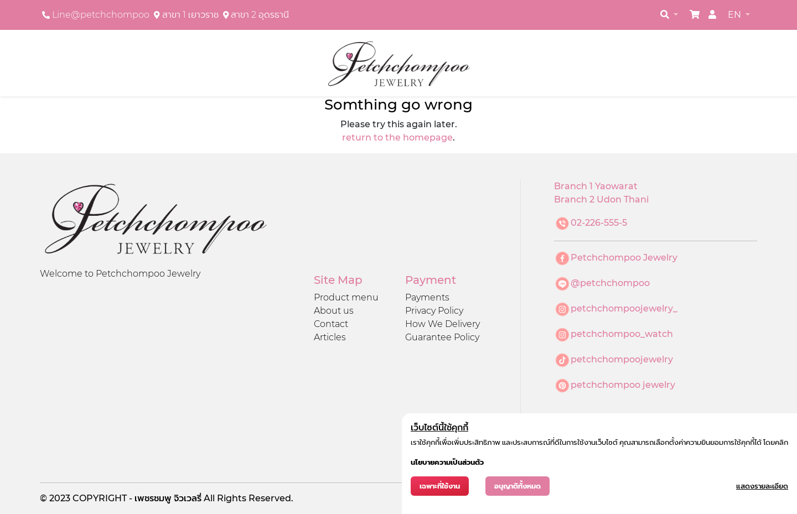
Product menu (346, 297)
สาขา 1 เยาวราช (190, 14)
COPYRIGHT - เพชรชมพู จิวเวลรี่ (138, 498)
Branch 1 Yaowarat (596, 186)
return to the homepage (397, 137)
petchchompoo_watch (622, 334)
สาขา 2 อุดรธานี (260, 14)
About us (334, 310)
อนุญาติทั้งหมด (517, 486)
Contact (331, 324)
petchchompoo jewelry (623, 385)
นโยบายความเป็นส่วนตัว (447, 462)
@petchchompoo (610, 283)
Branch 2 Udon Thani (601, 199)
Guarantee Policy (442, 337)
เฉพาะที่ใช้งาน (440, 486)
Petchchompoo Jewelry (624, 257)
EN (735, 14)
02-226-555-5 (599, 222)
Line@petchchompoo (100, 14)
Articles (330, 337)
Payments (427, 297)
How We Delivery (442, 324)
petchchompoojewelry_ (624, 308)
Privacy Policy (434, 310)
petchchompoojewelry (622, 359)
